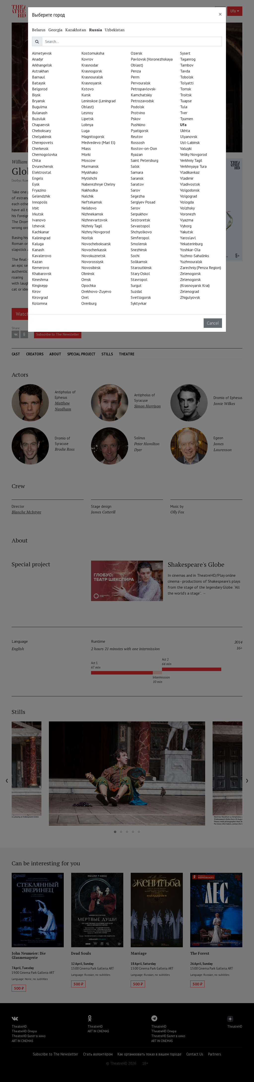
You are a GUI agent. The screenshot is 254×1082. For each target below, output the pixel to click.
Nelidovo (88, 207)
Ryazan (137, 154)
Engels (37, 178)
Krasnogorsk (91, 70)
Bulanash (39, 112)
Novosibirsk (90, 267)
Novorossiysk (92, 261)
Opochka (88, 285)
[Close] (220, 14)
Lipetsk (87, 118)
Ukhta (185, 130)
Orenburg (88, 303)
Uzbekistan (115, 30)
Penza (136, 70)
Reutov (137, 136)
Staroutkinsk (141, 267)
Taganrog (187, 59)
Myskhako (89, 172)
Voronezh (188, 213)
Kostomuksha (92, 53)
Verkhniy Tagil (191, 160)
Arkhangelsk (42, 65)
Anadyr (37, 59)
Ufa (183, 124)
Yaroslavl (188, 237)
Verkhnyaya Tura (193, 166)
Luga (85, 130)
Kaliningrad (41, 237)
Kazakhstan (75, 30)
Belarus (38, 30)
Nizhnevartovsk (94, 219)
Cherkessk (40, 148)
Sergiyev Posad (143, 202)
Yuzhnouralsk (191, 261)
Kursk (86, 94)
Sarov (135, 190)
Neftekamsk (91, 202)
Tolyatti (186, 82)
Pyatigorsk (139, 130)
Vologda (187, 202)
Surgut (136, 285)
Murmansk (89, 166)
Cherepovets (42, 142)
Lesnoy (87, 112)
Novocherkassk (93, 249)
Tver (183, 112)
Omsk (86, 279)
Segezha (138, 196)
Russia (95, 30)
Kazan (37, 261)
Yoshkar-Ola (190, 249)
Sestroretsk (140, 219)
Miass (86, 148)
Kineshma (40, 279)
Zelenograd (189, 291)
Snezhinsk (139, 249)
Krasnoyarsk (91, 82)
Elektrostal (41, 172)
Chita (36, 160)
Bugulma (39, 106)
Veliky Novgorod (193, 154)
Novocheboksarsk (96, 243)
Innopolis (39, 202)
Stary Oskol (140, 273)
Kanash (38, 249)
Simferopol (140, 237)
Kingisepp (40, 285)
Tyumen (186, 118)
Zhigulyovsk (190, 297)
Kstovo (87, 88)
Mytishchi (89, 178)
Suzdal (136, 291)
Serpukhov (139, 213)
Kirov (36, 291)
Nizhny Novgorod (95, 231)
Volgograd (188, 196)
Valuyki (185, 148)
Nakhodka (89, 190)
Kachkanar (40, 231)
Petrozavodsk (142, 100)
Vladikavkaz (190, 172)
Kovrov (87, 59)
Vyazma (186, 219)
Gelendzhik (41, 196)
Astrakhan (40, 70)
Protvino (138, 112)
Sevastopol (140, 225)
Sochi (135, 255)
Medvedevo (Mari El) (98, 142)
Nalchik (87, 196)
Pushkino (138, 124)
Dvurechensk (42, 166)
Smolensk (139, 243)
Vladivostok (190, 184)
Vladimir (186, 178)
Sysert (185, 53)
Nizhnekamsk (92, 213)
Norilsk (87, 237)
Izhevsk (38, 225)
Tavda (185, 70)
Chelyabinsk (41, 136)
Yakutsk (186, 231)
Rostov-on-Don (144, 148)
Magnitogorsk (92, 136)
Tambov (186, 65)
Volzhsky (187, 207)
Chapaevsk (41, 124)
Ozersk (136, 53)
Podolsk (137, 106)
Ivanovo (39, 219)
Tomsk (185, 88)
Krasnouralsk (92, 76)
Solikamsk (139, 261)
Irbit (35, 207)
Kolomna (39, 303)
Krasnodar (89, 65)
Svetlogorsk (141, 297)
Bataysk (38, 82)
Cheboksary (41, 130)
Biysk (36, 94)
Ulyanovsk (188, 136)
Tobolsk (186, 76)
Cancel (213, 323)
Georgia (55, 30)
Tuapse (186, 100)
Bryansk (38, 100)
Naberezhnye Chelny (98, 184)
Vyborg (185, 225)
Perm (135, 76)
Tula (183, 106)
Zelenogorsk (190, 273)
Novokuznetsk (93, 255)
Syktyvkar (139, 303)
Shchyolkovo (141, 231)
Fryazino (39, 190)
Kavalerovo (41, 255)
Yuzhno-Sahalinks (194, 255)
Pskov (136, 118)
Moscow (88, 160)
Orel (85, 297)
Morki (86, 154)
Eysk (35, 184)
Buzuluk (38, 118)
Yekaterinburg (191, 243)
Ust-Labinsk (190, 142)
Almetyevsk (42, 53)
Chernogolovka (44, 154)
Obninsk (87, 273)
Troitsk (185, 94)
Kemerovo (40, 267)
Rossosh (138, 142)
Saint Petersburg (144, 160)
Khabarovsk (41, 273)
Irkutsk (37, 213)
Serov (135, 207)
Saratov (137, 184)
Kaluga (38, 243)
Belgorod (39, 88)
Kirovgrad (40, 297)
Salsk (135, 166)
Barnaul (38, 76)
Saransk (137, 178)
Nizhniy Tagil (91, 225)
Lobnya (87, 124)
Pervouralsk (140, 82)
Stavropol (139, 279)
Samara (137, 172)
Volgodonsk (189, 190)
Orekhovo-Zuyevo (96, 291)
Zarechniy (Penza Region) (200, 267)
